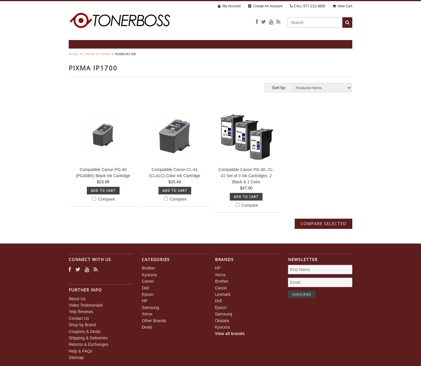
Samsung (150, 307)
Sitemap (76, 357)
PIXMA (105, 54)
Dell (145, 288)
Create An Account (265, 6)
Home (73, 54)
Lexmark (223, 294)
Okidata (222, 320)
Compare (103, 199)
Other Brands (154, 320)
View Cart (342, 6)
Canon (89, 54)
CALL (307, 6)
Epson (147, 294)
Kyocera (149, 274)
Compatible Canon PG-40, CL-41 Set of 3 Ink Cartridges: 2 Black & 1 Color (246, 175)
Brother (148, 268)
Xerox (147, 314)
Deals (147, 327)
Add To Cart (103, 190)
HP (144, 300)
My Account (229, 6)
